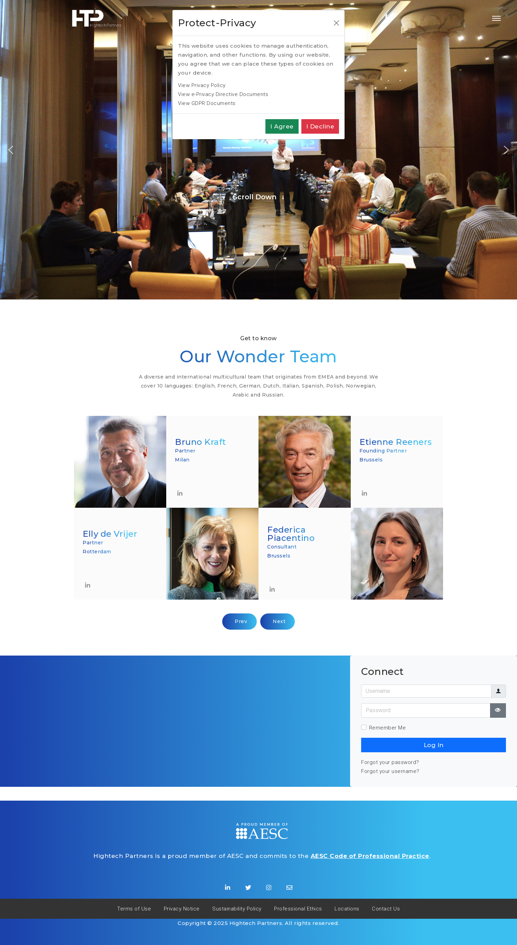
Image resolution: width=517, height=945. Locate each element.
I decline (320, 126)
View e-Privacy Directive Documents (223, 94)
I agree (282, 126)
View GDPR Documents (207, 103)
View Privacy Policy (202, 85)
